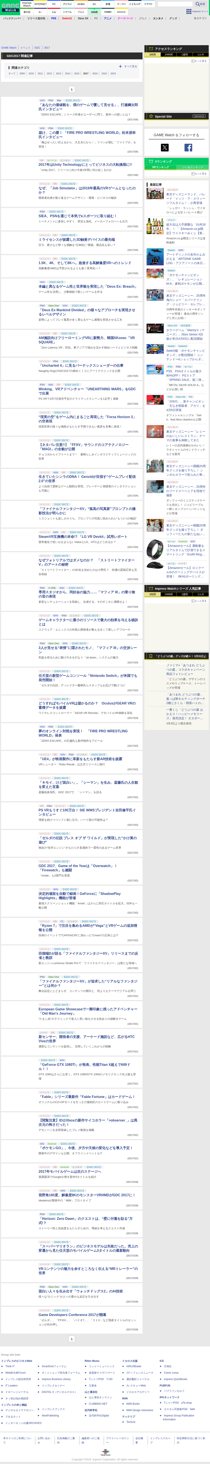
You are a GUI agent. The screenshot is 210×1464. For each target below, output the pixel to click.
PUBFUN (165, 1385)
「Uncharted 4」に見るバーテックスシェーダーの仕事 (81, 365)
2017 (85, 73)
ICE (162, 1360)
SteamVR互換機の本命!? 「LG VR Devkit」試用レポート (83, 536)
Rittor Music (92, 1360)
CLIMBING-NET (98, 1403)
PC (96, 18)
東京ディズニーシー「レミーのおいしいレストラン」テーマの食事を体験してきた (185, 436)
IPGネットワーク (170, 1397)
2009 (22, 73)
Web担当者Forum (15, 1372)
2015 (76, 73)
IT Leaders (11, 1385)
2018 (103, 73)
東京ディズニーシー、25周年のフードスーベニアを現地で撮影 (186, 491)
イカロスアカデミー (138, 1392)
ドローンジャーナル (16, 1392)
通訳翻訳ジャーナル (138, 1379)
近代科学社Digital (99, 1415)
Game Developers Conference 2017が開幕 (72, 1315)
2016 (95, 73)
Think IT (10, 1366)
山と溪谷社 (91, 1392)
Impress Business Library (56, 1379)
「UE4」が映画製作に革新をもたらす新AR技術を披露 (80, 759)
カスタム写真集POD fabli (179, 1409)
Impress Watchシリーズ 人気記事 (178, 588)
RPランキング (160, 167)
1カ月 (201, 54)
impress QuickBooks (175, 1379)
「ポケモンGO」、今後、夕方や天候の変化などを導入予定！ (86, 1148)
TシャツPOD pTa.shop (178, 1402)
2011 (40, 73)
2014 (67, 73)
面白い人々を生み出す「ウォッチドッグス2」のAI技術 (81, 1291)
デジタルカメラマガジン (19, 1410)
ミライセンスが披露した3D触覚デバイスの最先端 (77, 239)
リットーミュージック (102, 1366)
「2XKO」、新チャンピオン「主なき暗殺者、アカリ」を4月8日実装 (185, 406)
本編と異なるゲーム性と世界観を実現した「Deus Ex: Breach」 (88, 286)
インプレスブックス (53, 1409)
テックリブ (128, 1416)
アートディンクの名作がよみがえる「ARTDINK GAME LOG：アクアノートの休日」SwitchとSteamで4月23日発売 (186, 263)
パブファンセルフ (174, 1390)
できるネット (13, 1416)
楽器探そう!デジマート (102, 1372)
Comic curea (171, 1372)
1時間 (152, 54)
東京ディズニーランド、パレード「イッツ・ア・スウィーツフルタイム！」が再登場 (185, 199)
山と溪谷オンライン (100, 1397)
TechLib (130, 1422)
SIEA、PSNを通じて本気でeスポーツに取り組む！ (78, 216)
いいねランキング (193, 167)
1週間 (185, 54)
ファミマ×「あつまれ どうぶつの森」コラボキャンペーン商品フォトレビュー (185, 670)
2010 (31, 73)
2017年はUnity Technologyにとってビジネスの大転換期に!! (85, 164)
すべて (12, 73)
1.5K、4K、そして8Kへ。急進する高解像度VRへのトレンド (85, 263)
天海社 (168, 1366)
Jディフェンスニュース (139, 1372)
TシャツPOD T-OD (100, 1379)
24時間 (168, 54)
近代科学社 (91, 1410)
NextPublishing (50, 1415)
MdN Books (133, 1403)
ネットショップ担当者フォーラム (61, 1372)
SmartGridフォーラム (54, 1366)
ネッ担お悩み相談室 (16, 1398)
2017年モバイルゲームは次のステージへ (70, 1171)
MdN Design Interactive (139, 1410)
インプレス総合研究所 (18, 1379)
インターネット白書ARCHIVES (23, 1423)
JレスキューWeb (136, 1385)
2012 (49, 73)
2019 (113, 73)
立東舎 (93, 1385)
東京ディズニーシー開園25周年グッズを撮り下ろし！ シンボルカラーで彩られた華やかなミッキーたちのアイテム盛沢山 (186, 474)
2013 (58, 73)
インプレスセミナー (53, 1385)
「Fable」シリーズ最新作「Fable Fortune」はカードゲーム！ (87, 1097)
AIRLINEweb (133, 1366)
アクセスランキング (168, 49)
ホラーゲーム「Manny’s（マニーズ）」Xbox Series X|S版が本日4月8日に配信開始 (185, 334)
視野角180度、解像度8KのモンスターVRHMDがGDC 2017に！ (87, 1195)
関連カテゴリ (21, 67)
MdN (125, 1398)
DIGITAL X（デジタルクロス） (59, 1392)
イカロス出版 (130, 1360)
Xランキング (163, 161)
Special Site (163, 116)
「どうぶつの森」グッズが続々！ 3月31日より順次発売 (180, 657)
